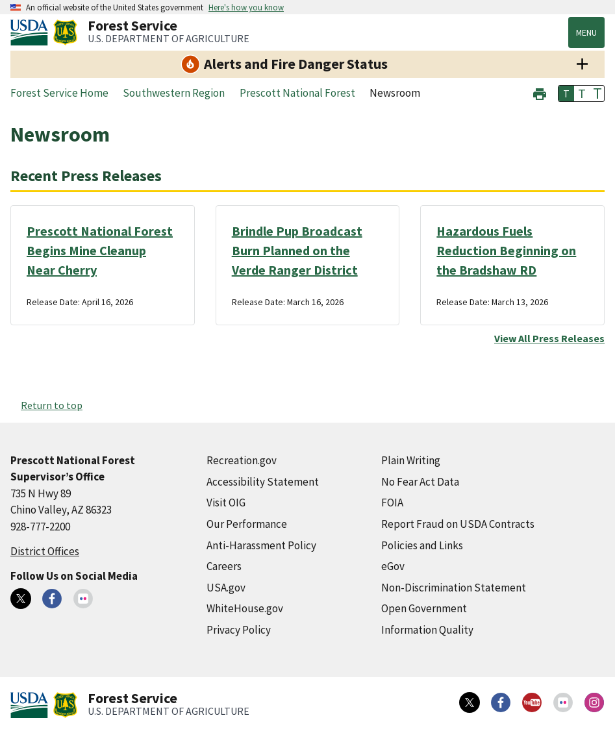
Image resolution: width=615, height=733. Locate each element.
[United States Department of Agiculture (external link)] (31, 32)
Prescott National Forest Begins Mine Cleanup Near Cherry (100, 250)
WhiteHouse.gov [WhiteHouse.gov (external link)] (245, 608)
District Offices (44, 551)
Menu (586, 32)
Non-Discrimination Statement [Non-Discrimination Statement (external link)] (453, 587)
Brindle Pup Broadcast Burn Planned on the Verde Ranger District (297, 250)
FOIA (392, 502)
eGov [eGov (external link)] (393, 566)
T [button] (566, 93)
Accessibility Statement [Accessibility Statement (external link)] (263, 482)
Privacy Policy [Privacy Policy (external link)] (239, 630)
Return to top (51, 405)
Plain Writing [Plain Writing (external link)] (410, 460)
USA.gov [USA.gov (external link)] (226, 587)
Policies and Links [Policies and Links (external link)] (422, 545)
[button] (539, 92)
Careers (224, 566)
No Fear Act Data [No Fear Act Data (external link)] (420, 482)
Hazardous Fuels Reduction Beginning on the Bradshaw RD (506, 250)
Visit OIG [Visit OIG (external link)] (226, 502)
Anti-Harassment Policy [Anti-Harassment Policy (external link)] (261, 545)
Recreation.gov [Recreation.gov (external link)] (242, 460)
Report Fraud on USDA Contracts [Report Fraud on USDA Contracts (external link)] (457, 524)
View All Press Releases (549, 338)
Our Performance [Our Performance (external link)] (247, 524)
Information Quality (427, 630)
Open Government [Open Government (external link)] (424, 608)
